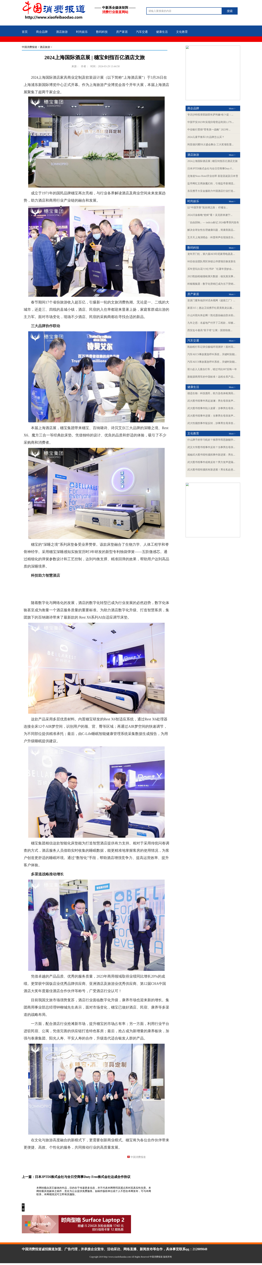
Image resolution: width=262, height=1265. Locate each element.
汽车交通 (142, 31)
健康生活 (162, 31)
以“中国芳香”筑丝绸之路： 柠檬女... (207, 207)
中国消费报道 (29, 47)
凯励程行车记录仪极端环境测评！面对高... (211, 347)
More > (232, 108)
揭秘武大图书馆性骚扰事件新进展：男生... (211, 454)
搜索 (230, 11)
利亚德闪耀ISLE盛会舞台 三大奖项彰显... (210, 144)
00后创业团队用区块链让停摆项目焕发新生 (211, 261)
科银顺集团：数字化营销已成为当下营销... (211, 284)
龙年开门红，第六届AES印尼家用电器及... (211, 254)
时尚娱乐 (82, 31)
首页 (25, 31)
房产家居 (122, 31)
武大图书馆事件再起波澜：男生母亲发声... (211, 400)
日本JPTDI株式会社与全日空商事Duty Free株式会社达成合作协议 (82, 1177)
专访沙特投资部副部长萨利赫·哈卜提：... (210, 114)
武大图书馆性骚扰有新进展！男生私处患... (211, 469)
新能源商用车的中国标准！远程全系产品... (211, 376)
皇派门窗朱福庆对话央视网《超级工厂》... (211, 300)
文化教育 (182, 31)
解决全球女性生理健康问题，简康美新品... (211, 230)
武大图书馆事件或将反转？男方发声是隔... (211, 462)
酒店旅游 (62, 31)
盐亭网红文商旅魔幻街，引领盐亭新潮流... (211, 183)
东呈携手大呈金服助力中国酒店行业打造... (211, 191)
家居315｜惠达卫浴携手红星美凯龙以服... (210, 308)
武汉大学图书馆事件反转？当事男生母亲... (211, 447)
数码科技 (102, 31)
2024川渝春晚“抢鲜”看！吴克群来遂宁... (209, 215)
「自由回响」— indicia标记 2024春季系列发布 (213, 222)
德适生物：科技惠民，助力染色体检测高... (211, 393)
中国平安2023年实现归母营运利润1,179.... (210, 122)
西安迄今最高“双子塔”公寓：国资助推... (209, 330)
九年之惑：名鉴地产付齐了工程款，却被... (211, 322)
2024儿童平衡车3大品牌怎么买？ (205, 137)
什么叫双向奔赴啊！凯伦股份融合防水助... (211, 315)
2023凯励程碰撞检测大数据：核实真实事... (211, 276)
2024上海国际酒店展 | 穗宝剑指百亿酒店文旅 (212, 161)
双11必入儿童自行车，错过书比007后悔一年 (212, 369)
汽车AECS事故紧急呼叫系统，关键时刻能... (212, 354)
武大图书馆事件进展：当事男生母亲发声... (211, 415)
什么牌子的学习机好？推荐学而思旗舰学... (211, 439)
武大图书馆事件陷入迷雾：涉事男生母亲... (211, 408)
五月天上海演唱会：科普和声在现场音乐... (211, 237)
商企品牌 (42, 31)
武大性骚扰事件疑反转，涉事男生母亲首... (211, 423)
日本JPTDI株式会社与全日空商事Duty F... (210, 168)
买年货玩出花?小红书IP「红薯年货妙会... (210, 269)
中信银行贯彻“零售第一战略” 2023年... (208, 129)
